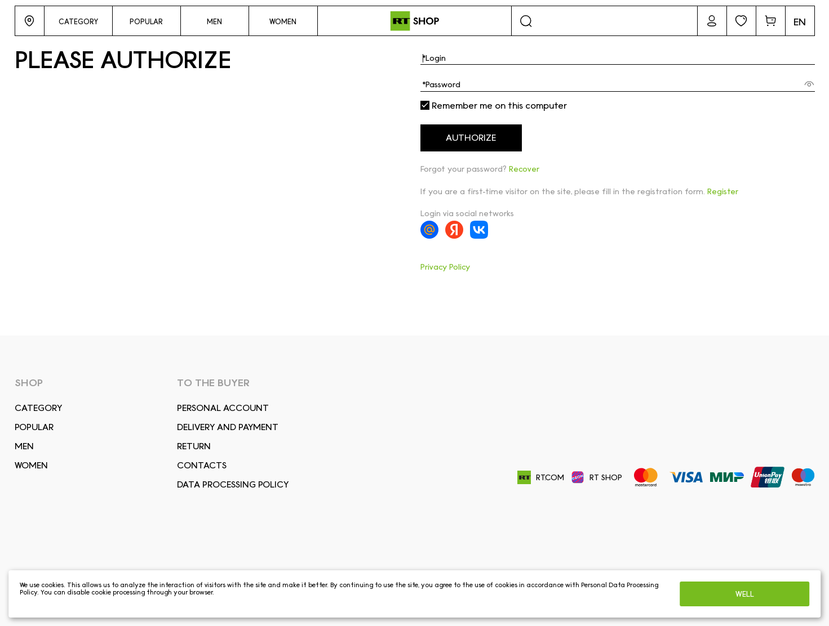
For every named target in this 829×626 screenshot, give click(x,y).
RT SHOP (596, 477)
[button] (29, 20)
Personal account (223, 408)
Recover (524, 169)
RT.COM (540, 477)
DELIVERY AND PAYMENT (227, 427)
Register (722, 191)
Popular (34, 427)
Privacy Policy (445, 267)
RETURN (194, 446)
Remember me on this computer (493, 106)
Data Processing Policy (233, 484)
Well (744, 594)
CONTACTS (202, 465)
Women (31, 465)
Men (24, 446)
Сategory (38, 408)
